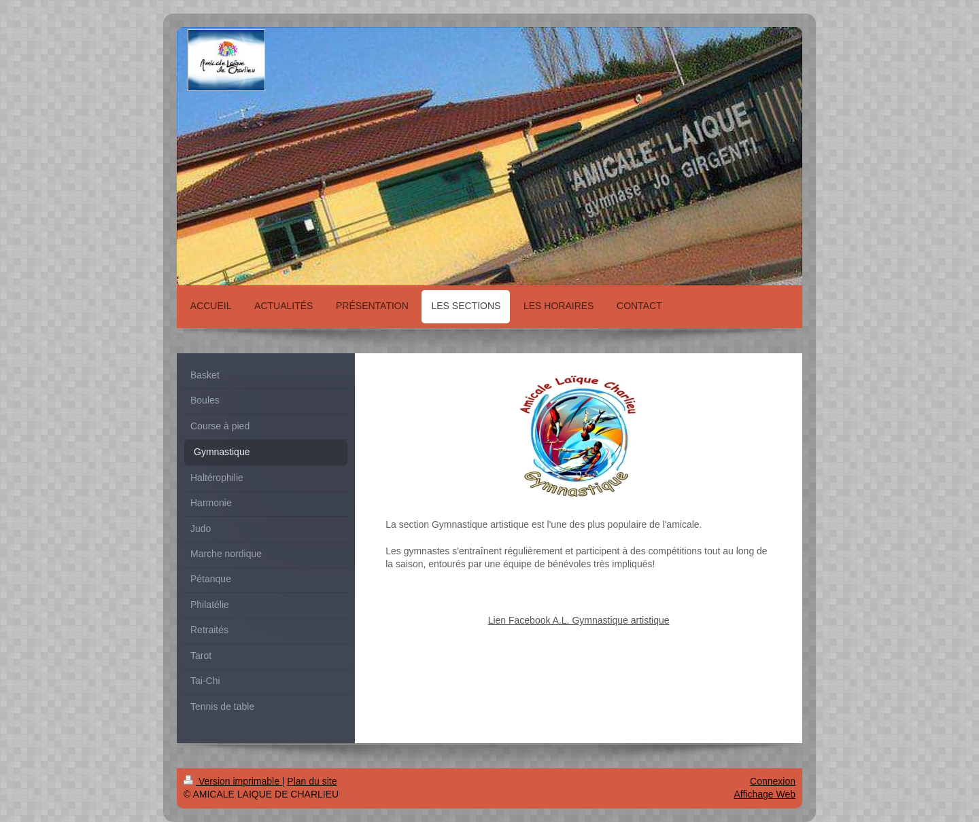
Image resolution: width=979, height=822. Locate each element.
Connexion (772, 781)
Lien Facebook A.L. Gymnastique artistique (579, 620)
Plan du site (312, 781)
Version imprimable (233, 781)
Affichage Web (764, 794)
